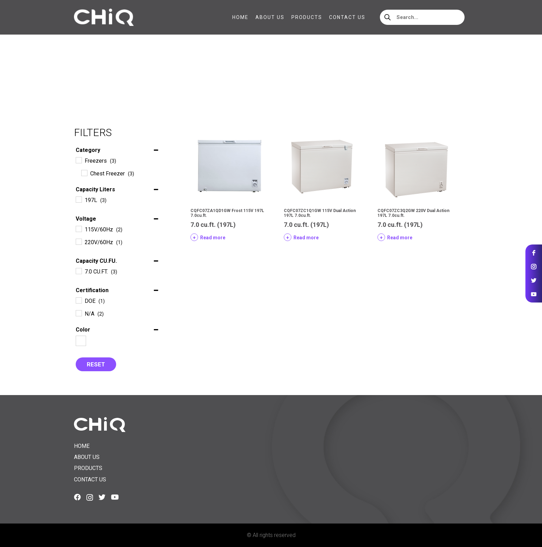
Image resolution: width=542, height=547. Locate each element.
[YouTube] (115, 497)
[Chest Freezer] (84, 172)
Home (81, 79)
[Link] (104, 17)
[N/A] (78, 313)
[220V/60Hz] (78, 241)
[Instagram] (89, 497)
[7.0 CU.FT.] (78, 271)
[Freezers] (78, 160)
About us (87, 457)
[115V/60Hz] (78, 228)
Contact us (90, 479)
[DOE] (78, 300)
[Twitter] (102, 497)
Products (88, 468)
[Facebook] (77, 497)
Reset (96, 364)
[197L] (78, 199)
